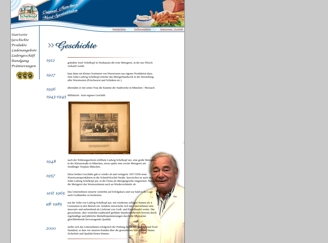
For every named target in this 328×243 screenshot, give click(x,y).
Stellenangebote (142, 29)
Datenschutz (119, 29)
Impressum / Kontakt (171, 29)
